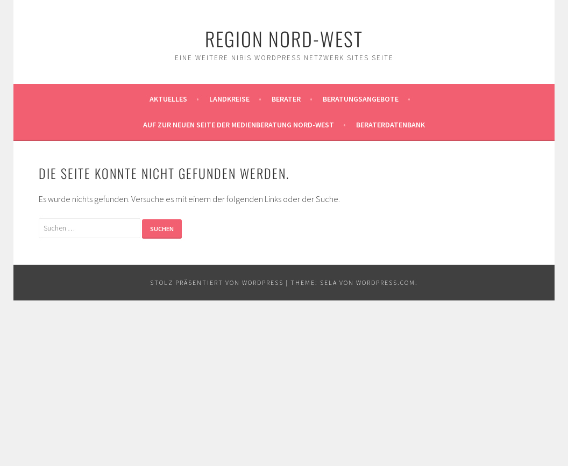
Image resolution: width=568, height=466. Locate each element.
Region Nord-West (284, 38)
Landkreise (229, 99)
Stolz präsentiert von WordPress (216, 282)
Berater (286, 99)
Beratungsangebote (361, 99)
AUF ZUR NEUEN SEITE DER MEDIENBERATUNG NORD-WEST (238, 125)
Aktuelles (168, 99)
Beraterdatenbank (390, 125)
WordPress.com (385, 282)
